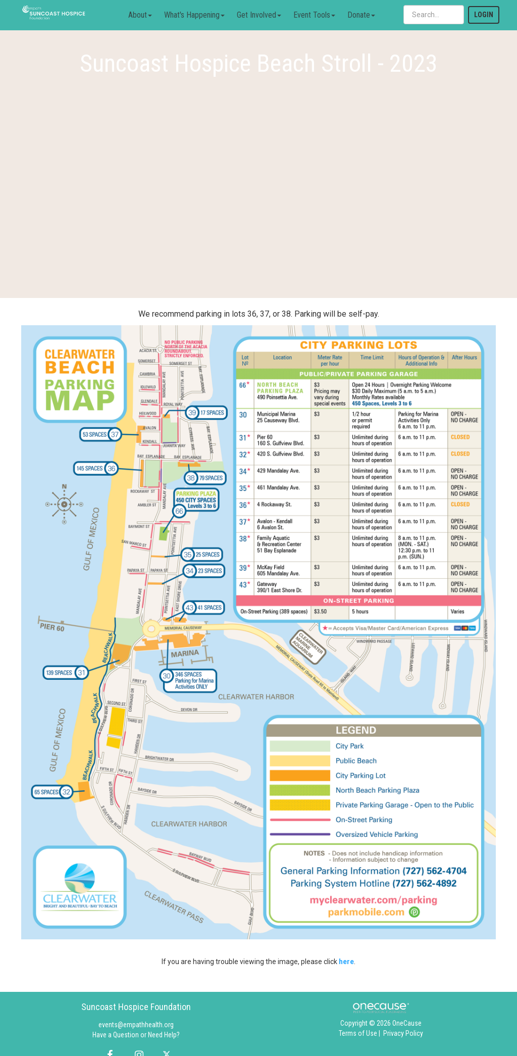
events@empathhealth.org (136, 1025)
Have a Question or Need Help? (136, 1035)
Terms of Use (358, 1033)
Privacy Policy (403, 1033)
